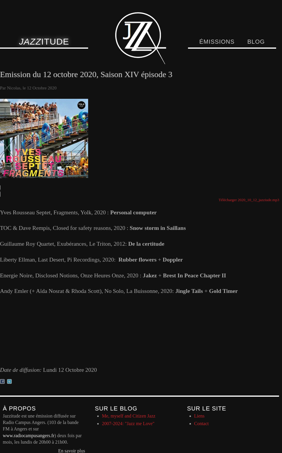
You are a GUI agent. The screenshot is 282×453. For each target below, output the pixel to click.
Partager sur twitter (9, 381)
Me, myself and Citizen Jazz (128, 415)
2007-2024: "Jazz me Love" (128, 423)
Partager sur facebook (2, 381)
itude (44, 41)
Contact (201, 423)
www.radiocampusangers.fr (29, 435)
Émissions (216, 41)
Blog (256, 41)
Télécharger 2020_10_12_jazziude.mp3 (249, 200)
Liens (199, 415)
